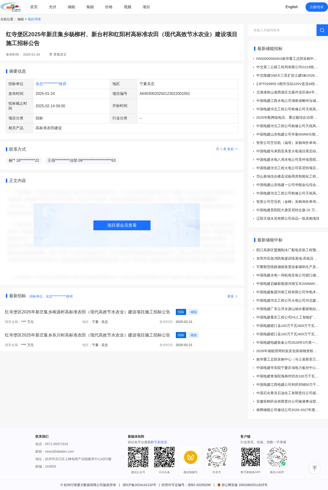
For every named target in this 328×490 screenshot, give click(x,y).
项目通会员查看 (122, 225)
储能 (71, 7)
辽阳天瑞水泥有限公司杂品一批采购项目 (288, 218)
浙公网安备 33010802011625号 (242, 485)
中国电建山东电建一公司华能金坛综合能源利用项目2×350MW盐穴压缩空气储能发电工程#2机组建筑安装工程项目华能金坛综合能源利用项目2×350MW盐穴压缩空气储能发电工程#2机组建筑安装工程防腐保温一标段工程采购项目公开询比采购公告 (292, 185)
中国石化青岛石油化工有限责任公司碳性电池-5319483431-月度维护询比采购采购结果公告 (292, 393)
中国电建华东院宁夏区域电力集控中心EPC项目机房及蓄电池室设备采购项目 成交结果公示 (292, 368)
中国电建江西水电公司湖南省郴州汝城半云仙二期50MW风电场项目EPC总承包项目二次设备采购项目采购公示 (292, 101)
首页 (34, 7)
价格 (109, 7)
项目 (146, 7)
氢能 (90, 7)
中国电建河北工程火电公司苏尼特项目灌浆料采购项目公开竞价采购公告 (292, 168)
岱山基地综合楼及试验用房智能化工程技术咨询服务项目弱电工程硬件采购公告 (292, 176)
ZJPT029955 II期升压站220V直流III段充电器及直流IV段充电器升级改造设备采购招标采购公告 (292, 84)
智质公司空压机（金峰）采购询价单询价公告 (291, 202)
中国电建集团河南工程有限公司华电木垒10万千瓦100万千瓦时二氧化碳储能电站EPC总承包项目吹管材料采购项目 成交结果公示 (292, 292)
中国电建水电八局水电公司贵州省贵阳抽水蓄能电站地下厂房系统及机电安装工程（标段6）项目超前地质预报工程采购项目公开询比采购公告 (292, 159)
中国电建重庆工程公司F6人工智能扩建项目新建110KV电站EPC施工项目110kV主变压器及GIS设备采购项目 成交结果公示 (292, 317)
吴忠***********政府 (51, 84)
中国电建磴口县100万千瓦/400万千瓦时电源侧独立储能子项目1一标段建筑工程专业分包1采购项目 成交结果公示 (292, 326)
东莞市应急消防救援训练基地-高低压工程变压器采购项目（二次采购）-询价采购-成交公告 (292, 258)
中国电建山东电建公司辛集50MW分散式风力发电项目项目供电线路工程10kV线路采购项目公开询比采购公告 (292, 134)
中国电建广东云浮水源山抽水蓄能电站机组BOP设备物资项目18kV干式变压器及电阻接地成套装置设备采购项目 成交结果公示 (292, 309)
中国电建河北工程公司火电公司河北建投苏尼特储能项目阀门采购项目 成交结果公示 (292, 300)
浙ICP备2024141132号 (139, 485)
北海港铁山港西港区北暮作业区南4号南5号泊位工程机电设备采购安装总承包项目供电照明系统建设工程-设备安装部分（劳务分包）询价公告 (292, 92)
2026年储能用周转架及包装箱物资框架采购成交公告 (292, 351)
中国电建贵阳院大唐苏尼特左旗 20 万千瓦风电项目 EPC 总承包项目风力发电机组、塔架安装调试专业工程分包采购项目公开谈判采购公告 (292, 210)
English (292, 7)
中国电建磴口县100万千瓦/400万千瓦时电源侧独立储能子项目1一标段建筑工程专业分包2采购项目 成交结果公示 (292, 334)
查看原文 (59, 54)
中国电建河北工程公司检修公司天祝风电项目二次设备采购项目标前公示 (292, 109)
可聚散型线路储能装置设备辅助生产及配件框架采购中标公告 (292, 267)
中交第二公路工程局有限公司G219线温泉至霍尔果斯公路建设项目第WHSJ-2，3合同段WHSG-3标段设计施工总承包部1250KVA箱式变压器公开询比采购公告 (292, 67)
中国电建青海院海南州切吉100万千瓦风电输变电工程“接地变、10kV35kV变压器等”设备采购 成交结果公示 (292, 376)
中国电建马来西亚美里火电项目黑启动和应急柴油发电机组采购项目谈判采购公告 (292, 151)
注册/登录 (317, 7)
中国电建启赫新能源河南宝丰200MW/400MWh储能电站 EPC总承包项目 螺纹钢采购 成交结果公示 (292, 284)
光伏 (52, 7)
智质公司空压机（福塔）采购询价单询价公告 (291, 143)
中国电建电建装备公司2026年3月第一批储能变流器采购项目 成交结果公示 (292, 342)
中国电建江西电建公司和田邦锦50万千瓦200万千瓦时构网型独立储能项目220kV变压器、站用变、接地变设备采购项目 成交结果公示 (292, 384)
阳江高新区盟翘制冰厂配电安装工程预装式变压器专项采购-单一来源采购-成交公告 (292, 250)
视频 (127, 7)
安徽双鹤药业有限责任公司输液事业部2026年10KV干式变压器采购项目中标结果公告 (292, 401)
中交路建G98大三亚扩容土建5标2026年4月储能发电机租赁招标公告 (292, 75)
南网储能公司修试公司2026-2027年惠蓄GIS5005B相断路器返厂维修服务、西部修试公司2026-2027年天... (292, 410)
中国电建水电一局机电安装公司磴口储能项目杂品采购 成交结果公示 (292, 275)
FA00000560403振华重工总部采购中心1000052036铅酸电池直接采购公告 (292, 59)
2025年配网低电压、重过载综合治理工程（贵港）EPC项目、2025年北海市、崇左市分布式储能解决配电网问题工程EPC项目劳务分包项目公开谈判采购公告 (292, 117)
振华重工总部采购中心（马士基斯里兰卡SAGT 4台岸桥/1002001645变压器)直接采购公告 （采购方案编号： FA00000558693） (292, 359)
